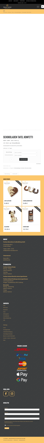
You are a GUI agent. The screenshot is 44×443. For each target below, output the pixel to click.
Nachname (7, 412)
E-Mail (6, 417)
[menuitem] (38, 6)
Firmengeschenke (6, 329)
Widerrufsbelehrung (7, 318)
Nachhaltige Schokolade (7, 333)
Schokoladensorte (9, 154)
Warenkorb (5, 309)
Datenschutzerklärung (9, 422)
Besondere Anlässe (28, 168)
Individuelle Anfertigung (7, 331)
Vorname (6, 407)
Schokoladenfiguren (17, 168)
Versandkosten (16, 143)
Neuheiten (23, 168)
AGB (4, 320)
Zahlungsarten (6, 313)
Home (4, 327)
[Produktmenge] (11, 159)
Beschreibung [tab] (7, 173)
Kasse (4, 311)
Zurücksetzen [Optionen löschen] (38, 163)
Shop (4, 10)
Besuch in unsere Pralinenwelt (9, 336)
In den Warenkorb (23, 159)
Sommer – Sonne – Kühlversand (9, 338)
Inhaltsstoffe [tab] (14, 173)
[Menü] (37, 6)
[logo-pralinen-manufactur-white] (18, 6)
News (4, 340)
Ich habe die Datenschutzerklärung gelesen (12, 425)
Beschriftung (9, 152)
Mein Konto (5, 307)
